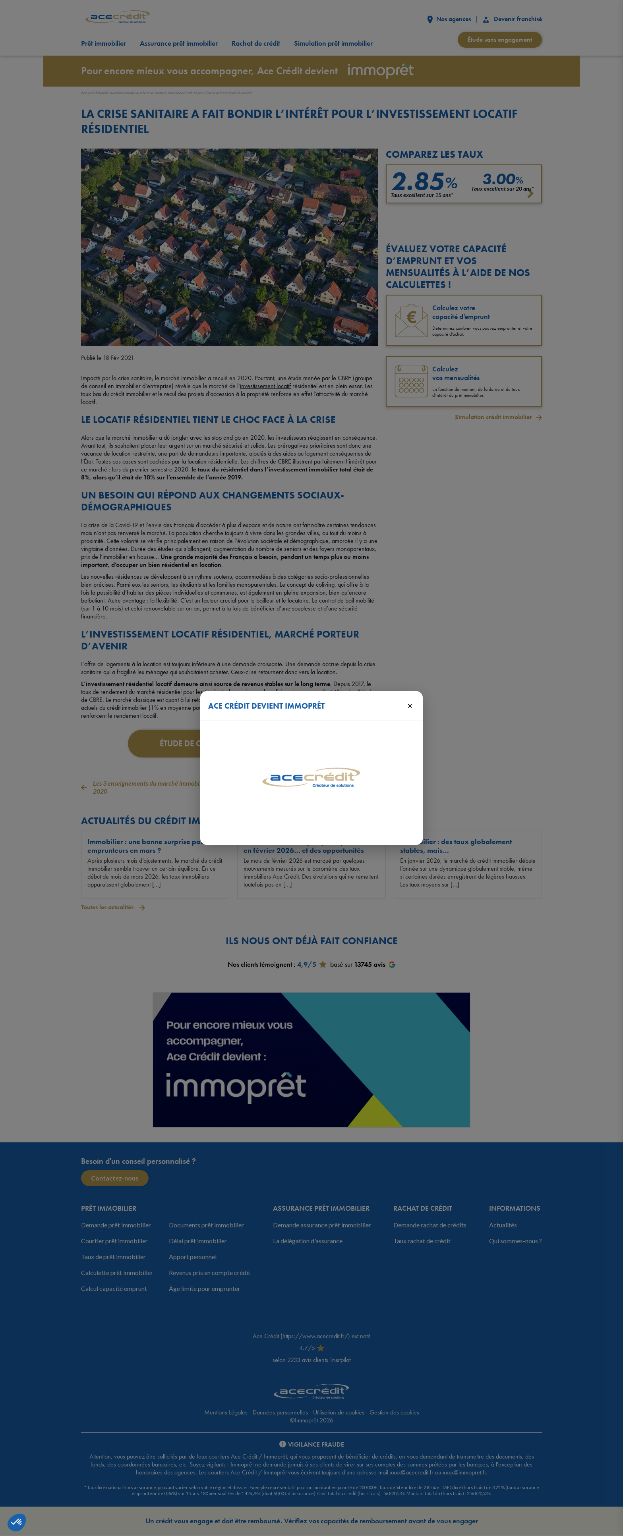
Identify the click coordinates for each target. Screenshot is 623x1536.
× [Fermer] (409, 705)
